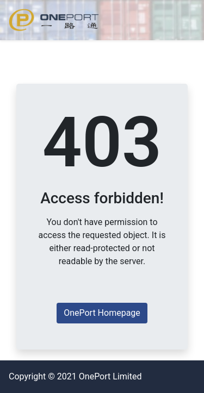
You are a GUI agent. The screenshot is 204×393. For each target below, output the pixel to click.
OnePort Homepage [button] (102, 313)
